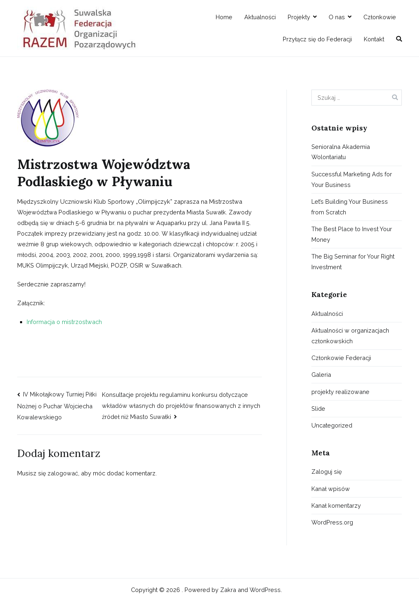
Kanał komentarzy (336, 505)
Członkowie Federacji (341, 357)
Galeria (321, 374)
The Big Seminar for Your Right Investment (352, 261)
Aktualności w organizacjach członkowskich (350, 335)
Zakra (228, 589)
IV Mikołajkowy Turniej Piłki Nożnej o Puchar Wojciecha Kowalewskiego (57, 406)
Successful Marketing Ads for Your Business (351, 179)
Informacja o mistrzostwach (64, 321)
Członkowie (379, 17)
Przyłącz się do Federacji (317, 39)
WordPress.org (332, 522)
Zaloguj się (326, 471)
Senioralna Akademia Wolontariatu (340, 152)
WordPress (265, 589)
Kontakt (374, 39)
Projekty (299, 17)
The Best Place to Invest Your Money (351, 234)
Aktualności (260, 17)
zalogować (62, 473)
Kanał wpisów (330, 488)
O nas (337, 17)
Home (224, 17)
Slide (318, 408)
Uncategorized (331, 425)
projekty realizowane (340, 391)
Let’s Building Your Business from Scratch (349, 207)
